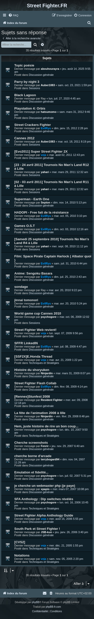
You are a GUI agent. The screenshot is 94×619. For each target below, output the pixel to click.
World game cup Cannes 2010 (37, 313)
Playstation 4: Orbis (29, 108)
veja (43, 154)
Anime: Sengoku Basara (33, 273)
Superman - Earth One (31, 199)
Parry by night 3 (26, 82)
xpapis (45, 489)
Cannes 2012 (24, 138)
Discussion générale (41, 74)
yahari (45, 172)
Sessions (34, 88)
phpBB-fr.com (53, 606)
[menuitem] (13, 15)
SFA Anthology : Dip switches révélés (43, 499)
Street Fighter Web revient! (35, 330)
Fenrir (45, 446)
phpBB (35, 602)
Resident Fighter (52, 399)
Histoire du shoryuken (31, 370)
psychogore (48, 316)
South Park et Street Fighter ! (37, 529)
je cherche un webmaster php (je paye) (44, 486)
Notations (22, 555)
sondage (21, 287)
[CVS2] (19, 542)
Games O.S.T (24, 226)
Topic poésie (24, 65)
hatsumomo (48, 111)
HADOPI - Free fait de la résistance (41, 212)
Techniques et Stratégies (44, 362)
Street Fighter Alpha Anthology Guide (43, 515)
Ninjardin (47, 373)
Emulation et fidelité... (31, 472)
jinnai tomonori (26, 300)
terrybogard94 (50, 459)
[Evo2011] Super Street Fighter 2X (41, 151)
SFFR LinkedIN (26, 343)
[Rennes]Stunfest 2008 (32, 396)
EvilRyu (46, 128)
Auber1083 (48, 85)
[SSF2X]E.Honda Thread (33, 356)
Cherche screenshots (31, 442)
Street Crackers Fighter (32, 125)
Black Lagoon (25, 95)
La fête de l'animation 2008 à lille (39, 413)
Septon (45, 202)
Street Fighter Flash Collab (35, 383)
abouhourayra (50, 68)
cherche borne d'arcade (32, 456)
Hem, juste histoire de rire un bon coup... (46, 426)
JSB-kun (46, 532)
